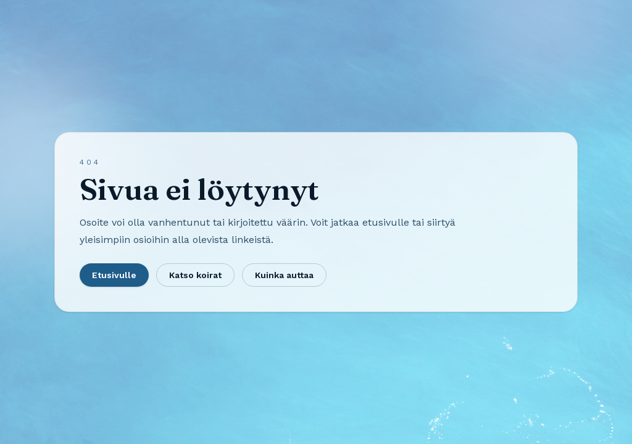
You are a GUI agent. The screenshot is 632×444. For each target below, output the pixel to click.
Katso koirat (195, 275)
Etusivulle (114, 275)
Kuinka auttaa (284, 275)
